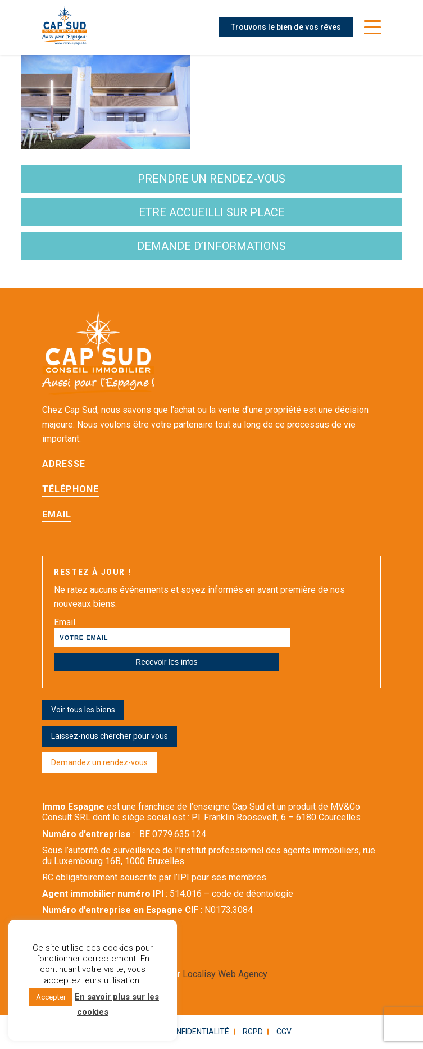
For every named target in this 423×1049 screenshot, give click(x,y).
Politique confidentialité (177, 1031)
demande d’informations (211, 246)
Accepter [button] (51, 997)
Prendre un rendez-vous (211, 178)
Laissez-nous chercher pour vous (109, 736)
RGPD (253, 1031)
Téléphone (70, 489)
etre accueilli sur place (212, 212)
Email (56, 514)
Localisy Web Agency (225, 974)
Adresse (63, 463)
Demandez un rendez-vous (99, 762)
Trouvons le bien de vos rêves (286, 26)
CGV (284, 1031)
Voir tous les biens (83, 709)
